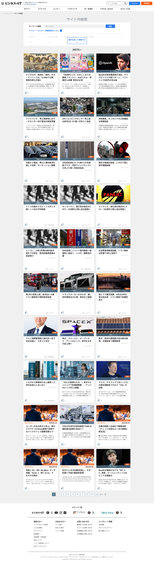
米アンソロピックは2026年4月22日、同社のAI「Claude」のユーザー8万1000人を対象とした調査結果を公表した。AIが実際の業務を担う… (76, 394)
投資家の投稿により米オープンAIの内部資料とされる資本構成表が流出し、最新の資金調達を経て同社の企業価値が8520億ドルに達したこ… (113, 86)
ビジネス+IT (53, 36)
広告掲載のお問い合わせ (84, 534)
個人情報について (104, 531)
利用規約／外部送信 (40, 537)
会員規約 (36, 534)
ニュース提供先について (41, 543)
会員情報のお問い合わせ (84, 531)
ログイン (134, 3)
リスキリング (72, 9)
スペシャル (42, 9)
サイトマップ (38, 531)
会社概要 (101, 524)
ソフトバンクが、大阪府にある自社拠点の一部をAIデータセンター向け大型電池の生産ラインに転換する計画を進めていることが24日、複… (40, 127)
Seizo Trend (88, 36)
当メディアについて (40, 546)
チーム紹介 (58, 524)
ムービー (56, 9)
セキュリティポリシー (106, 528)
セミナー (27, 9)
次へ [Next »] (102, 494)
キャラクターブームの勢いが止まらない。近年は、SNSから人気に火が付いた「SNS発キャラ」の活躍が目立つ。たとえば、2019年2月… (76, 86)
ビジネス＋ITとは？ (30, 4)
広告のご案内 (59, 528)
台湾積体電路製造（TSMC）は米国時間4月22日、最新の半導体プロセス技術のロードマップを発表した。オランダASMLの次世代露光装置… (77, 435)
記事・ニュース (53, 42)
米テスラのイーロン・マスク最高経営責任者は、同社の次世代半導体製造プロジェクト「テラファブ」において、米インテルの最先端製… (113, 394)
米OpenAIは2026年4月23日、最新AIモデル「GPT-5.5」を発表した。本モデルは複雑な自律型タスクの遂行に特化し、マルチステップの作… (113, 481)
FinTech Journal (71, 36)
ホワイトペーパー (92, 42)
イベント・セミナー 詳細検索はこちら (44, 30)
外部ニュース (109, 42)
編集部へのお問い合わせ (84, 524)
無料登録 (146, 3)
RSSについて (38, 540)
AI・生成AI (88, 9)
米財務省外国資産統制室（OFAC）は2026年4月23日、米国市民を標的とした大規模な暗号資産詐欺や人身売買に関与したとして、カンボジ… (113, 127)
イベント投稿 (59, 531)
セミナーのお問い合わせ (84, 528)
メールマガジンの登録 (41, 524)
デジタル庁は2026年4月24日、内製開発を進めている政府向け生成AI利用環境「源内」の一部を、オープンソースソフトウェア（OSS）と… (40, 86)
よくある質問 (38, 528)
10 (96, 494)
